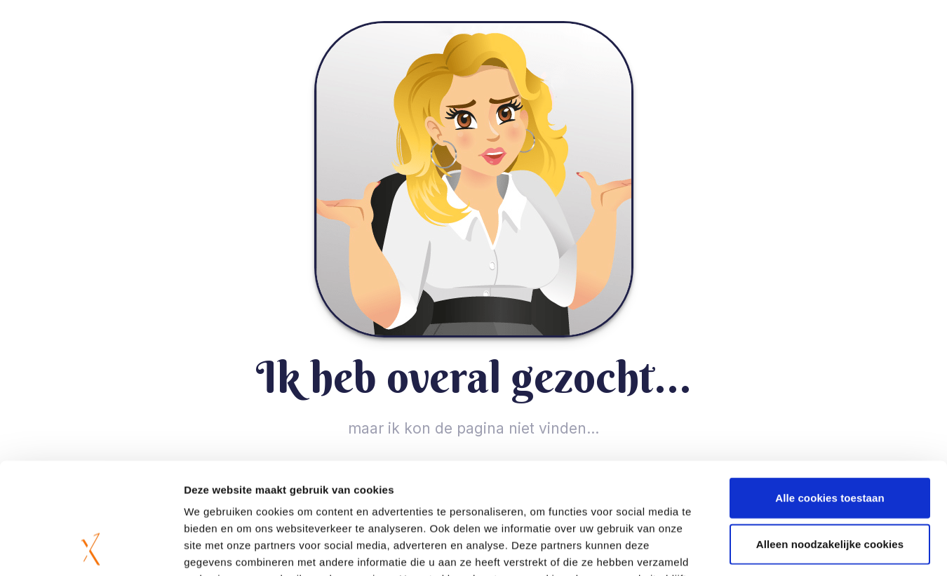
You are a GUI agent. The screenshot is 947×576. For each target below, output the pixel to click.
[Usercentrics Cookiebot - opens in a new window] (90, 548)
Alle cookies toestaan (830, 393)
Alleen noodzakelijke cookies (830, 440)
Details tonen (758, 548)
